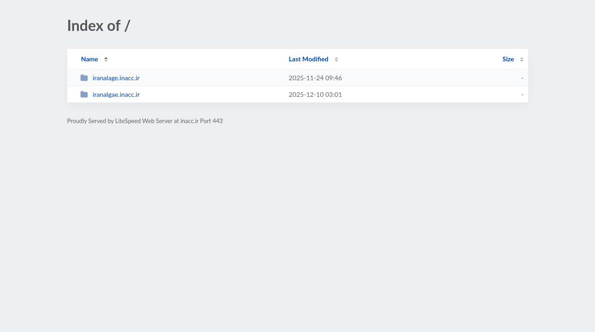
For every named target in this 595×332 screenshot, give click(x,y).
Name (89, 59)
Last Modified (309, 59)
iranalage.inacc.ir (110, 78)
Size (508, 59)
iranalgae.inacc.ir (110, 94)
